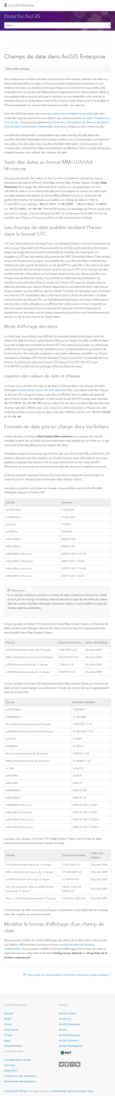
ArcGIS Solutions (69, 1038)
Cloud (8, 1033)
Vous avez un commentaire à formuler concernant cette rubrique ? (69, 973)
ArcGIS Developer (69, 1033)
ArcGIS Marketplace (70, 1044)
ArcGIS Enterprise (21, 5)
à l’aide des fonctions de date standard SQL (45, 389)
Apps (7, 1038)
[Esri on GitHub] (72, 1062)
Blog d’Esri (10, 1068)
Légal (91, 1089)
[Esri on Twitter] (61, 1062)
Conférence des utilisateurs (20, 1074)
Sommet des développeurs (20, 1079)
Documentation (13, 1044)
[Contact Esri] (77, 1062)
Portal (7, 1017)
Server (8, 1022)
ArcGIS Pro (65, 1017)
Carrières (9, 1063)
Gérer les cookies (77, 1089)
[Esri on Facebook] (66, 1062)
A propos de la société (17, 1058)
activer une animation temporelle (72, 113)
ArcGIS (63, 1028)
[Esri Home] (65, 1051)
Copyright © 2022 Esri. (16, 1089)
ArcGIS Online (67, 1011)
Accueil (8, 1011)
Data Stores (11, 1028)
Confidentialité (58, 1089)
